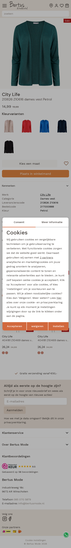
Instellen (58, 326)
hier (59, 297)
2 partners (46, 257)
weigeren (37, 326)
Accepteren (14, 326)
